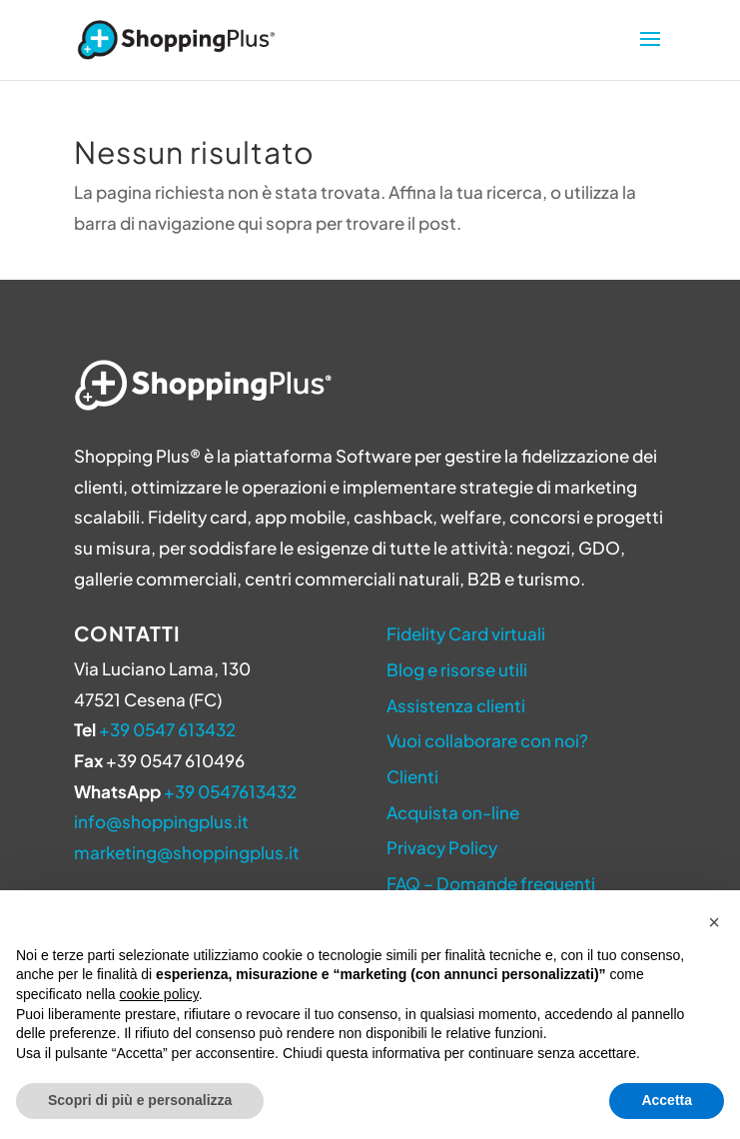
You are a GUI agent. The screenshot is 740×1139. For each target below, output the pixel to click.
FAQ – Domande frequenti (490, 883)
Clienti (412, 776)
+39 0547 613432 (167, 729)
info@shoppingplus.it (161, 821)
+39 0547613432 (230, 791)
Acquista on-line (452, 812)
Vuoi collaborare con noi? (487, 740)
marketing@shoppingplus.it (187, 852)
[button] (714, 922)
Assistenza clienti (455, 705)
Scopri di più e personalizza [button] (140, 1100)
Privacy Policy (441, 847)
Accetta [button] (666, 1100)
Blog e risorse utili (456, 669)
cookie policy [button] (159, 994)
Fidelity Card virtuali (465, 633)
